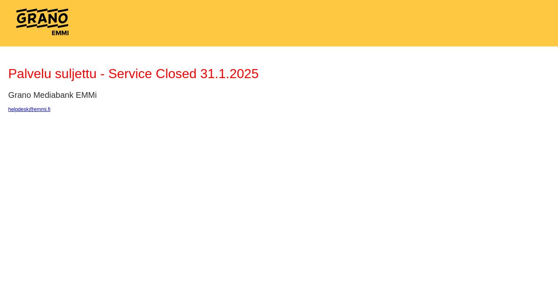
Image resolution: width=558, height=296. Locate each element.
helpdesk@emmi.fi (29, 109)
